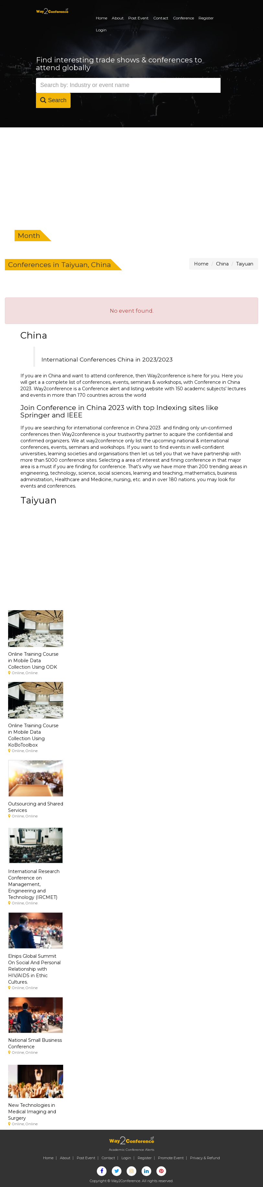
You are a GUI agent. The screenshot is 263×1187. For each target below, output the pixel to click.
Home (101, 18)
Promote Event (171, 1158)
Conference (183, 18)
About (118, 18)
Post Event (138, 18)
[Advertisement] (132, 176)
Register (206, 18)
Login (101, 29)
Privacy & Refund (205, 1158)
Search (53, 100)
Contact (160, 18)
